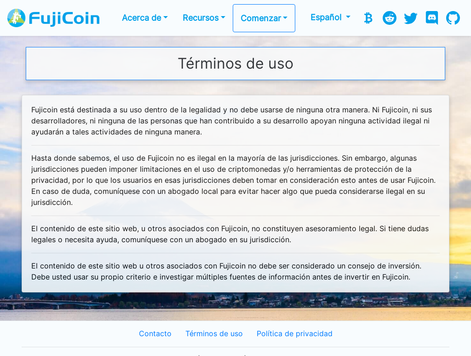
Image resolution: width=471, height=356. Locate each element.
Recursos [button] (200, 18)
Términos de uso (214, 333)
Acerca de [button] (141, 18)
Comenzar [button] (261, 18)
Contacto (155, 333)
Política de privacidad (295, 333)
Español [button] (327, 17)
